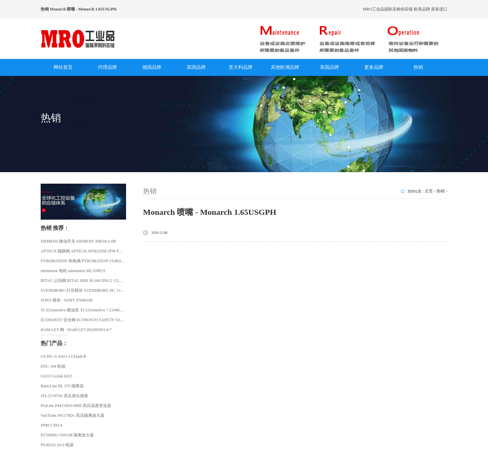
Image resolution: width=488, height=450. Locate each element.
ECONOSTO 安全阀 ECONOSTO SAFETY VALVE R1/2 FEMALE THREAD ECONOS (115, 320)
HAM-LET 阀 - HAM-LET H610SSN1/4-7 (76, 329)
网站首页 (63, 67)
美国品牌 (329, 67)
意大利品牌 (240, 67)
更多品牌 (373, 67)
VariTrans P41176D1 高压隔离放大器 (72, 415)
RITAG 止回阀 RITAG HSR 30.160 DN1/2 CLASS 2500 (88, 280)
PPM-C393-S (52, 425)
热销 (418, 67)
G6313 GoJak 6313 (56, 376)
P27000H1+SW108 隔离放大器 (67, 435)
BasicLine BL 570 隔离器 (62, 386)
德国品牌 (151, 67)
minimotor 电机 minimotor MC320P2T (73, 270)
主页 (429, 191)
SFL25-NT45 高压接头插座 (64, 395)
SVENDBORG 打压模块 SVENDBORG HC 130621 (84, 290)
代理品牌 (107, 67)
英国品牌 (196, 67)
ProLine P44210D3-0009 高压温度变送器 (76, 405)
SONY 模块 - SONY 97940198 (66, 300)
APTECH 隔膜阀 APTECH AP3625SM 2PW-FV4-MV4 (87, 251)
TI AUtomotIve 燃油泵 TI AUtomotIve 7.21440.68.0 (84, 310)
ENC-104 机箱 (53, 366)
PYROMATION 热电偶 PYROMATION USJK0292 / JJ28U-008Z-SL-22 (101, 261)
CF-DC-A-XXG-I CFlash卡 (63, 356)
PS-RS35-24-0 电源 (57, 445)
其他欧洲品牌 (285, 67)
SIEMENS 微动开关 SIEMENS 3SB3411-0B (78, 241)
